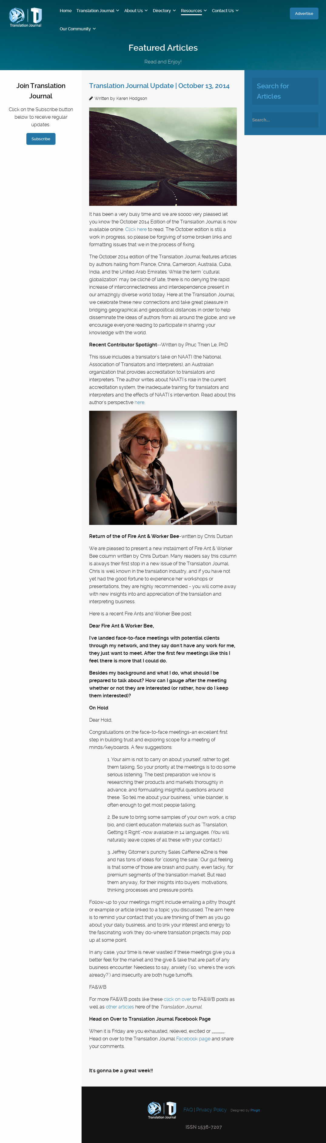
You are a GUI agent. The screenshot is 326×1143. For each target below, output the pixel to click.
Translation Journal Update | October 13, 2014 (159, 86)
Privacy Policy (211, 1110)
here (139, 402)
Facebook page (193, 1039)
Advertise (304, 13)
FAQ (187, 1110)
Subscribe (41, 139)
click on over (177, 999)
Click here (136, 229)
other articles (120, 1007)
